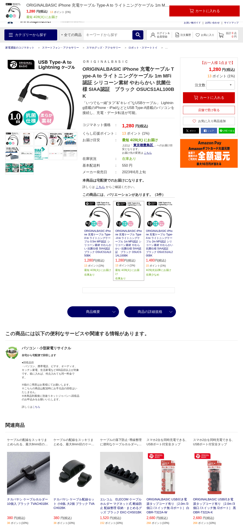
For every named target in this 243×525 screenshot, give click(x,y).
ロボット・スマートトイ (142, 47)
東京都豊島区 (143, 145)
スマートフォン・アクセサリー (60, 47)
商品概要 (93, 312)
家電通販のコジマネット (19, 47)
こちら (148, 152)
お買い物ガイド (192, 22)
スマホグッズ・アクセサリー (103, 47)
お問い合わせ (212, 22)
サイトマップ (231, 22)
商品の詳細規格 (150, 312)
